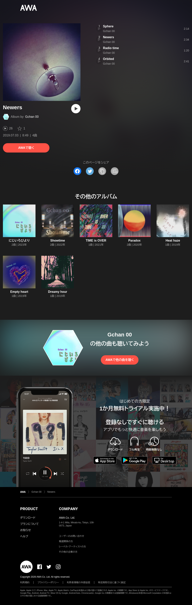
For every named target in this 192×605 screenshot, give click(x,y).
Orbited (108, 59)
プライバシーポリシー (48, 582)
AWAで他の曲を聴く (120, 359)
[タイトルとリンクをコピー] (102, 171)
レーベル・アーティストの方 (72, 546)
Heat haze (173, 240)
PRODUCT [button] (29, 508)
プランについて (29, 523)
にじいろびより (19, 240)
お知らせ (25, 530)
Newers (108, 37)
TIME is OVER (96, 240)
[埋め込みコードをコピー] (114, 171)
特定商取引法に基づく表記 (112, 582)
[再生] (75, 108)
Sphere (108, 26)
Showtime (57, 240)
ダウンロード (27, 517)
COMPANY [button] (68, 508)
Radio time (111, 48)
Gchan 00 (32, 116)
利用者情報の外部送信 (78, 582)
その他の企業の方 (68, 551)
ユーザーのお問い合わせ (71, 536)
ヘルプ (24, 536)
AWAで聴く (26, 147)
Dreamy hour (57, 291)
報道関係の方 (66, 541)
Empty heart (19, 291)
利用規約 (24, 582)
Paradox (134, 240)
